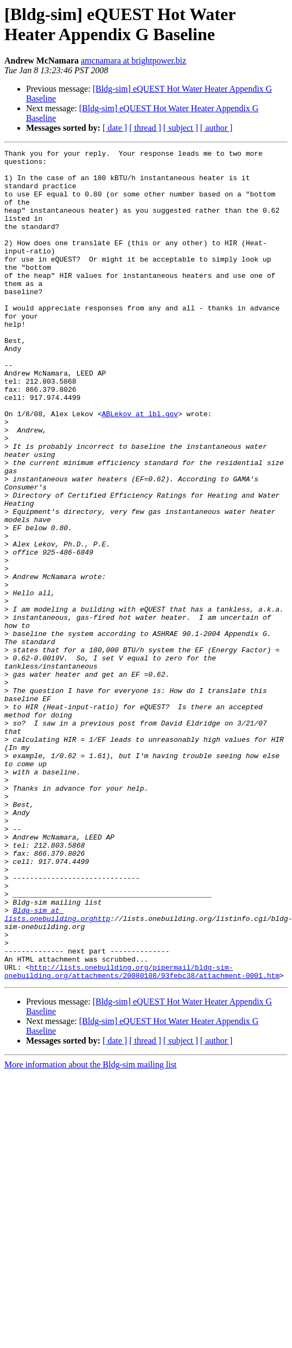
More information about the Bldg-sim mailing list (90, 1230)
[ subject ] (180, 127)
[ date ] (115, 127)
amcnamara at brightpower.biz (133, 60)
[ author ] (216, 127)
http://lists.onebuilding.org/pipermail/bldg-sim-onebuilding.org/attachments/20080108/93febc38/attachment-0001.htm (142, 1136)
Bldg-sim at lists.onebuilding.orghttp (57, 1068)
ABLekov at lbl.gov (139, 467)
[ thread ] (145, 127)
